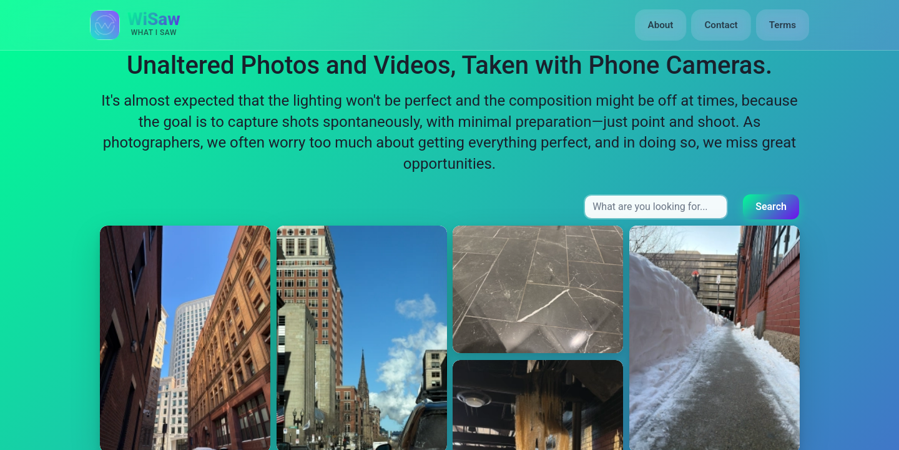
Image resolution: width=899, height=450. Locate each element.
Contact (720, 25)
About (661, 25)
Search (771, 206)
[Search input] (656, 206)
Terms (782, 25)
